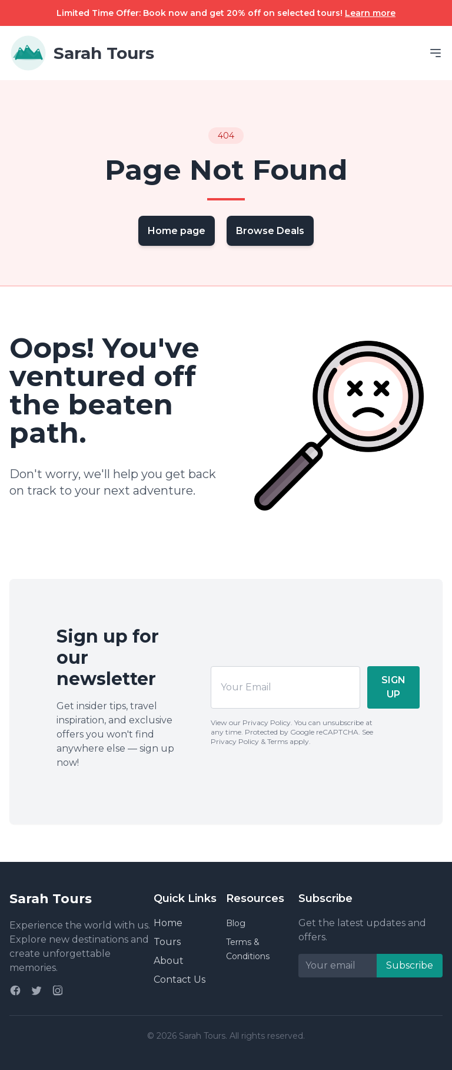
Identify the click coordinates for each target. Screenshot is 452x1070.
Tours (167, 941)
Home (168, 923)
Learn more (370, 13)
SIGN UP (393, 687)
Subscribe (409, 965)
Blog (235, 923)
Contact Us (179, 979)
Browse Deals (270, 230)
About (169, 960)
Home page (176, 230)
